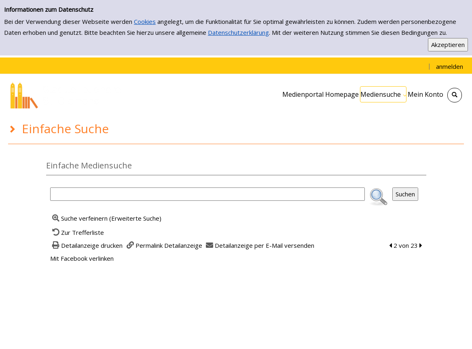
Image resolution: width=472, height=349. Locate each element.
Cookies (145, 21)
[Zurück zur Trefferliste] (77, 232)
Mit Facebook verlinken (82, 258)
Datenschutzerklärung (238, 32)
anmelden (449, 66)
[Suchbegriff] (207, 194)
